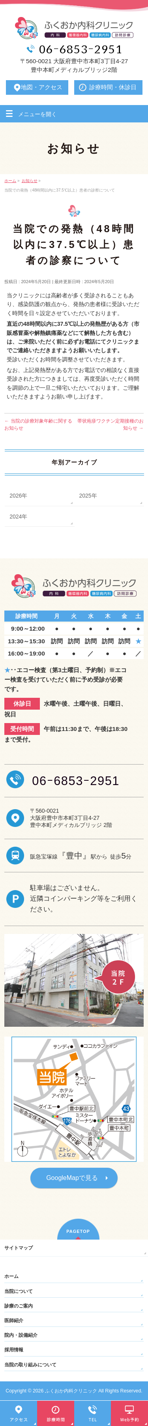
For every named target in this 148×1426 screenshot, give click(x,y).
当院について (18, 1291)
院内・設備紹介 (20, 1335)
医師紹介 (13, 1320)
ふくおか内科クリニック (71, 1391)
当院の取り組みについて (30, 1365)
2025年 (88, 495)
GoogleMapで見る (72, 1177)
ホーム (11, 1276)
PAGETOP (78, 1231)
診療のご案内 (18, 1306)
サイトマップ (18, 1248)
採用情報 (13, 1350)
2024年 (18, 516)
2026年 (18, 495)
